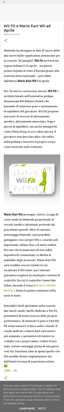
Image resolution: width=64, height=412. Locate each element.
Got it (42, 408)
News (7, 371)
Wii (15, 371)
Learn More (27, 408)
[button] (6, 41)
